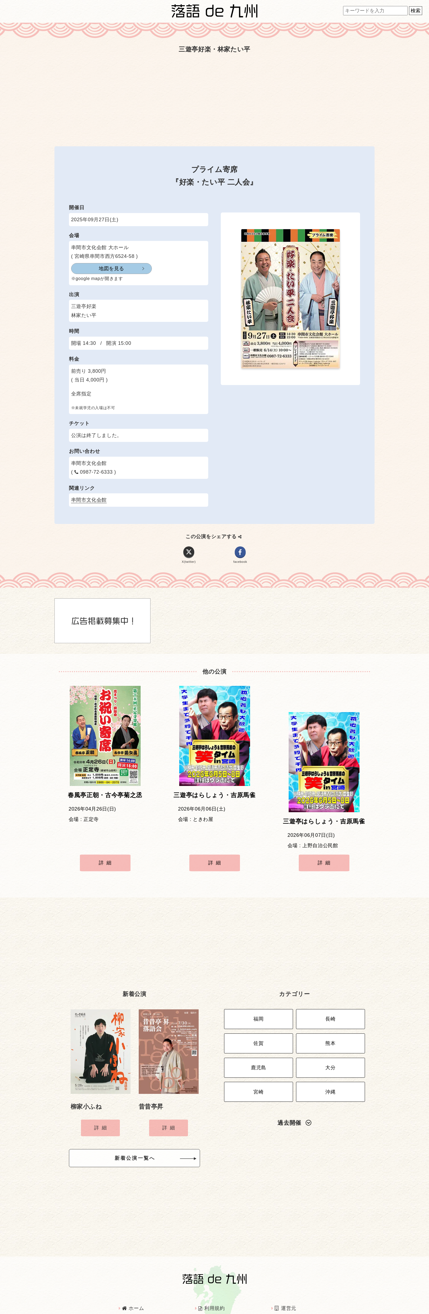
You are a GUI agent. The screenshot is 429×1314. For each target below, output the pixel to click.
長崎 (330, 986)
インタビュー (216, 1288)
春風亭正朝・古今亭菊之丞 (105, 799)
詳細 (106, 840)
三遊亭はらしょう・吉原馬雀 (214, 799)
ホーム (133, 1273)
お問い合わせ (293, 1288)
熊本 (330, 1008)
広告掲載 (134, 1288)
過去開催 (294, 1080)
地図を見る (98, 268)
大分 (330, 1029)
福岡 (258, 986)
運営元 (285, 1273)
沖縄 (330, 1051)
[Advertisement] (214, 99)
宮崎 (258, 1051)
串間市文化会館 (89, 500)
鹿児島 (258, 1029)
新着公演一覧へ (144, 1125)
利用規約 (211, 1273)
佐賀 (258, 1008)
